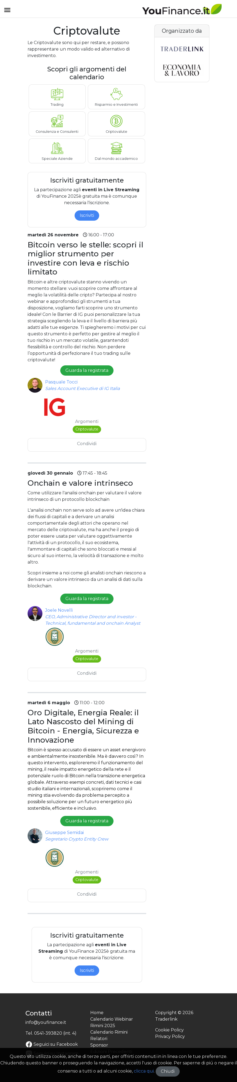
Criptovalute (86, 429)
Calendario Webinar (111, 1019)
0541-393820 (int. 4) (55, 1033)
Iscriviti (87, 215)
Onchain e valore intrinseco (80, 483)
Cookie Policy (169, 1030)
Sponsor (99, 1045)
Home (97, 1012)
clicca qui (144, 1071)
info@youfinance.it (45, 1022)
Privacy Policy (170, 1036)
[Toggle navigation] (7, 12)
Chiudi (168, 1071)
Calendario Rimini (109, 1032)
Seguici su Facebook (51, 1044)
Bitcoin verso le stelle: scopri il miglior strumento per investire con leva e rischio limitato (85, 258)
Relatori (98, 1038)
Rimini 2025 (102, 1025)
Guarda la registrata (86, 370)
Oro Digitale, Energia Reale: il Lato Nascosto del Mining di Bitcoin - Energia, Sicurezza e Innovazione (83, 726)
